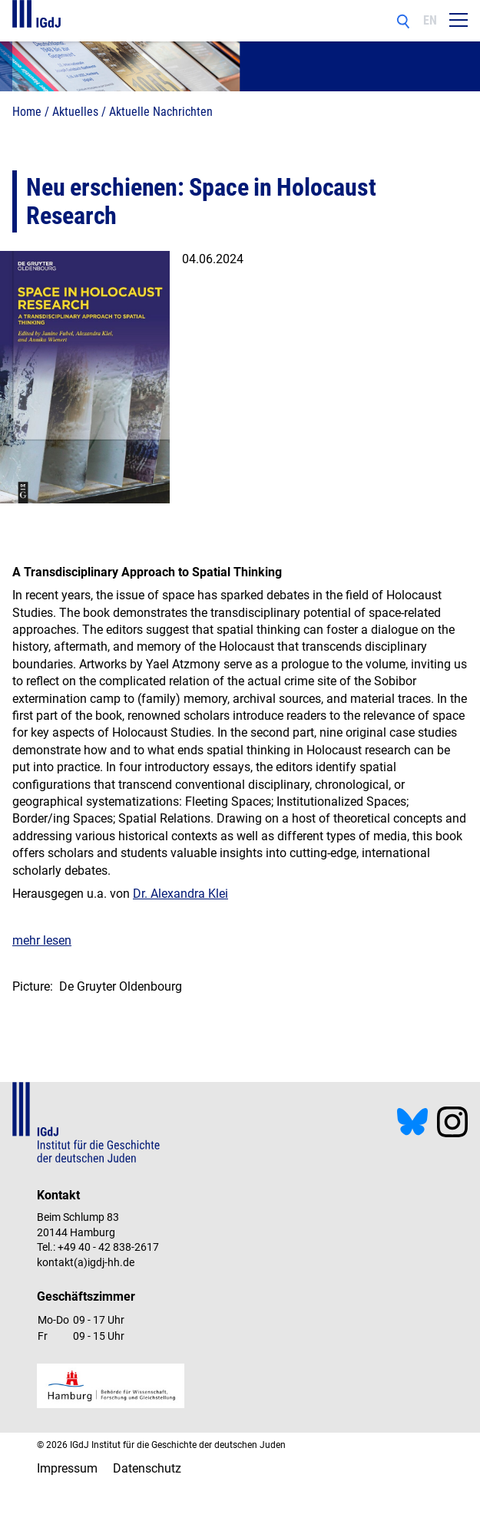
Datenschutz (147, 1468)
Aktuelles (75, 111)
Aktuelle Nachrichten (161, 111)
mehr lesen (41, 940)
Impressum (67, 1468)
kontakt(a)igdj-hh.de (85, 1262)
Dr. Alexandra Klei (180, 893)
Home (26, 111)
